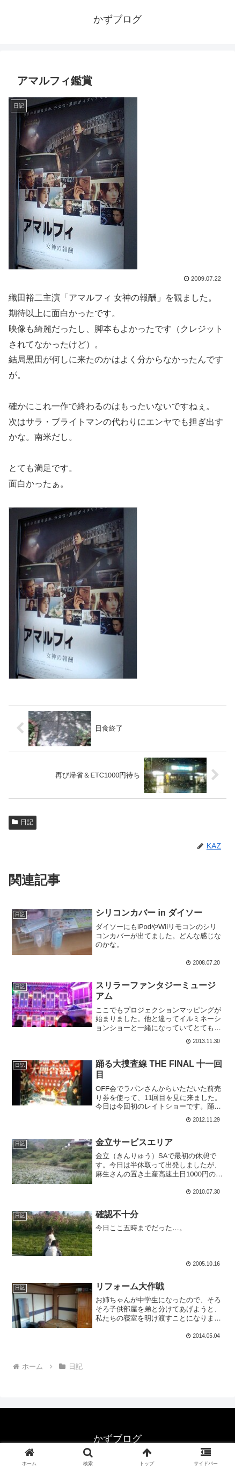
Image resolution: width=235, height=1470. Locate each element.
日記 (22, 822)
